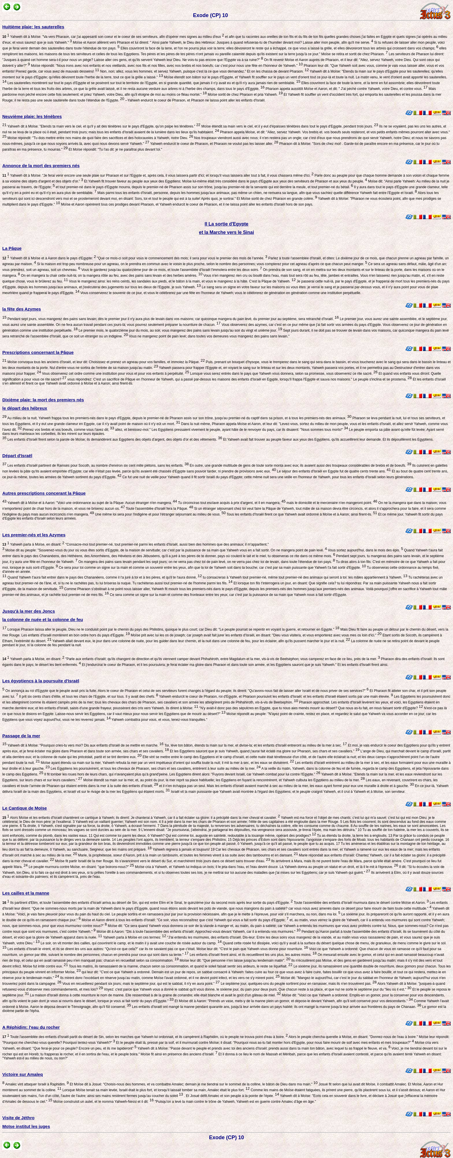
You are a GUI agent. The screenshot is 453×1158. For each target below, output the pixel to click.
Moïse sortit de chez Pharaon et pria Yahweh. (245, 95)
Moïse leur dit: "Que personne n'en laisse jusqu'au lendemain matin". (234, 960)
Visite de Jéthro (18, 1117)
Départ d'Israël (17, 455)
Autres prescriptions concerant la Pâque (44, 493)
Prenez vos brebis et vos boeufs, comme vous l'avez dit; (68, 430)
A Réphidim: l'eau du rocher (31, 1027)
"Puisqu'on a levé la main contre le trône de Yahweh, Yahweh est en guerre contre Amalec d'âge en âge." (235, 1102)
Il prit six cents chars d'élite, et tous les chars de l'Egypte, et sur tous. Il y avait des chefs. (88, 697)
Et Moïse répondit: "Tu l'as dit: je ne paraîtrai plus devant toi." (115, 149)
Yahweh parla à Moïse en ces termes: (134, 937)
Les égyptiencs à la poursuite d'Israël (40, 680)
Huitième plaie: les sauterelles (33, 26)
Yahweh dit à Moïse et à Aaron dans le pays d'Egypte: (49, 258)
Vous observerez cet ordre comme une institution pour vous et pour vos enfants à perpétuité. (115, 374)
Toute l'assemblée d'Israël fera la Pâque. (159, 509)
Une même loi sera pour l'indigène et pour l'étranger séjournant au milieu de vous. (160, 514)
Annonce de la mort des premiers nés (41, 165)
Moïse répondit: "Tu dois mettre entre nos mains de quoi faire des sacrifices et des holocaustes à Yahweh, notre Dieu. (99, 138)
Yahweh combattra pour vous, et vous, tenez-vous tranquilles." (159, 720)
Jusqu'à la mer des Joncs (28, 611)
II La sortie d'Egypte (226, 223)
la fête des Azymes (21, 308)
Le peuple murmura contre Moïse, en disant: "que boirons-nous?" (81, 867)
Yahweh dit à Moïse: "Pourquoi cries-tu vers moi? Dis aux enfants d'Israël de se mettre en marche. (85, 745)
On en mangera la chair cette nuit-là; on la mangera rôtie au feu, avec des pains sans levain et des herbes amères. (111, 276)
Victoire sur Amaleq (22, 1074)
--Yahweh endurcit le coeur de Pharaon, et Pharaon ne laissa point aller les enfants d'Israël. (195, 100)
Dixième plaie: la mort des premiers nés (43, 399)
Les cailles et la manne (25, 893)
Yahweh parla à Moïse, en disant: (33, 544)
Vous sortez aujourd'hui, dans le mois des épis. (365, 550)
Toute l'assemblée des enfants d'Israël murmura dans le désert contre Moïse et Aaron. (361, 903)
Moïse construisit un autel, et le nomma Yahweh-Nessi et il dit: (103, 1102)
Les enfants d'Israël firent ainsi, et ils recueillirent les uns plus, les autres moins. (253, 955)
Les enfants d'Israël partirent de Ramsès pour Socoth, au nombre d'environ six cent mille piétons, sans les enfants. (97, 465)
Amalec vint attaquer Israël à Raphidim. (36, 1084)
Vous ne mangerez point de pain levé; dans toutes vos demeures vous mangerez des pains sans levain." (208, 336)
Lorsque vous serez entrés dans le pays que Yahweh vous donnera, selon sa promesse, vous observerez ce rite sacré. (283, 374)
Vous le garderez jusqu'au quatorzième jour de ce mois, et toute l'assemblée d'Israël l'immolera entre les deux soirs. (171, 270)
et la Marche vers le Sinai (226, 232)
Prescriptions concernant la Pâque (38, 352)
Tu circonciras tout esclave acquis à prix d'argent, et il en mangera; (231, 503)
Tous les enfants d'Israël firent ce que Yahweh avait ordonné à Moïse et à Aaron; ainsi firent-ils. (301, 514)
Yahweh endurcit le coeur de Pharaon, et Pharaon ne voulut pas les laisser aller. (213, 144)
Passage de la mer (21, 735)
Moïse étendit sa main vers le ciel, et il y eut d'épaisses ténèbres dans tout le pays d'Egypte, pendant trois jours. (289, 126)
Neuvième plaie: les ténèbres (32, 116)
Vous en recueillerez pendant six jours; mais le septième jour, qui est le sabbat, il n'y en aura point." (141, 984)
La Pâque (12, 248)
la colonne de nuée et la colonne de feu (42, 619)
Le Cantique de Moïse (24, 808)
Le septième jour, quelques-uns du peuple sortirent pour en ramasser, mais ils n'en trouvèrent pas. (298, 984)
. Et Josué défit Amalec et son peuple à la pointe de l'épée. (231, 1096)
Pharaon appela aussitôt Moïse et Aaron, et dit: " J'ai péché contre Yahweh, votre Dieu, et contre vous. (346, 89)
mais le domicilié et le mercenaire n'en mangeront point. (331, 503)
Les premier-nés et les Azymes (34, 534)
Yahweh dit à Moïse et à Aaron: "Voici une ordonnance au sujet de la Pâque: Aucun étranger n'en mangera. (91, 503)
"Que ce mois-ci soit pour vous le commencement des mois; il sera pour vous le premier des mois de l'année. (181, 258)
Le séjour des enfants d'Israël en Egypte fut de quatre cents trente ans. (333, 471)
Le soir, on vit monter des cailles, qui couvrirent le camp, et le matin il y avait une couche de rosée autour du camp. (131, 943)
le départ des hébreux (24, 408)
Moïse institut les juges (26, 1126)
